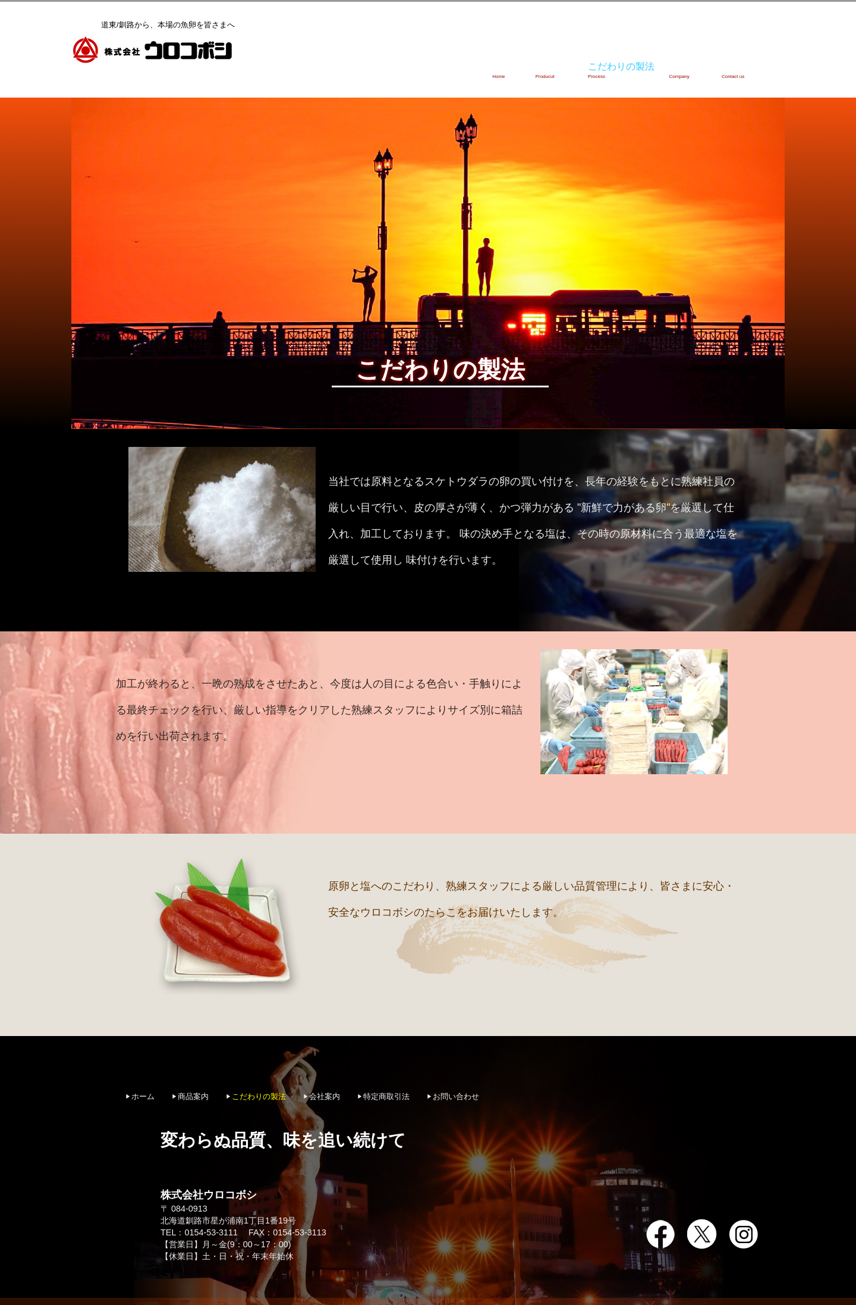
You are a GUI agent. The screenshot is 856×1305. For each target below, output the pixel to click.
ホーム (449, 62)
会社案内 (665, 62)
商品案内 (510, 62)
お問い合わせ (739, 62)
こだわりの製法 (588, 62)
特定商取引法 (386, 1078)
